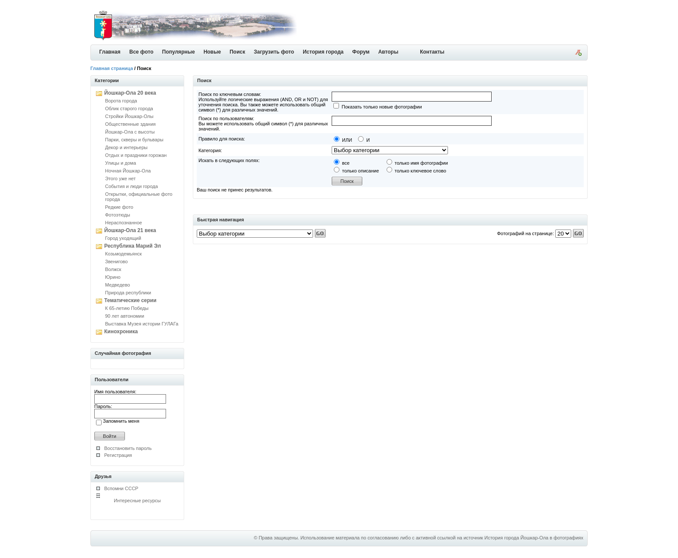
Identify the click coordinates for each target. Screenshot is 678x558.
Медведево (117, 284)
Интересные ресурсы (137, 500)
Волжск (113, 269)
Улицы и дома (120, 163)
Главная (110, 52)
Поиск (237, 52)
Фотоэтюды (117, 214)
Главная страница (111, 68)
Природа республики (128, 292)
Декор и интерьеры (126, 147)
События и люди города (131, 186)
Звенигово (116, 261)
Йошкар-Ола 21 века (130, 230)
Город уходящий (123, 238)
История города (323, 52)
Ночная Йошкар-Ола (128, 170)
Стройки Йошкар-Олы (129, 116)
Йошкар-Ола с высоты (130, 131)
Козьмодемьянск (123, 253)
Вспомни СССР (121, 488)
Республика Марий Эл (132, 246)
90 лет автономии (124, 316)
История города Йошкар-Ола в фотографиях (533, 537)
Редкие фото (119, 207)
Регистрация (118, 455)
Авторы (388, 52)
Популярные (178, 52)
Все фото (141, 52)
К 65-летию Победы (126, 308)
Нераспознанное (123, 222)
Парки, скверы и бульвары (134, 139)
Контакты (432, 52)
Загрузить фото (274, 52)
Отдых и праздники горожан (135, 155)
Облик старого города (129, 108)
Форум (361, 52)
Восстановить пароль (128, 448)
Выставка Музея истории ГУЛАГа (141, 323)
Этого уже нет (120, 178)
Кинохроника (121, 331)
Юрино (113, 277)
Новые (212, 52)
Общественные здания (130, 124)
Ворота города (121, 100)
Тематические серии (130, 300)
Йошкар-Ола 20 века (130, 93)
